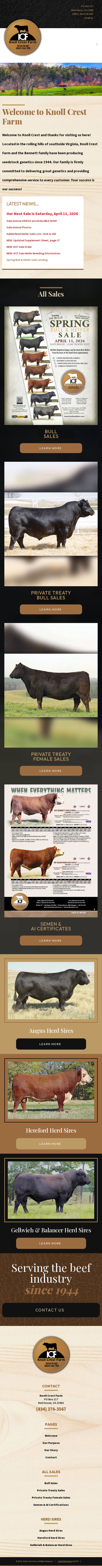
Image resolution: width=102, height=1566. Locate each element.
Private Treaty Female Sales (51, 1497)
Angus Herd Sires (51, 1530)
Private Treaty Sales (51, 1490)
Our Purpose (51, 1443)
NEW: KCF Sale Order (19, 247)
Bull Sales (51, 1483)
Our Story (51, 1450)
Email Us (89, 17)
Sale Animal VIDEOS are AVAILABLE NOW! (32, 221)
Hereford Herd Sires (51, 1537)
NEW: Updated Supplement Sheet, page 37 (33, 240)
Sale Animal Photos (19, 227)
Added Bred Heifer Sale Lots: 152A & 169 (31, 234)
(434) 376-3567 (51, 1409)
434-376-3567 (86, 14)
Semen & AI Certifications (51, 1504)
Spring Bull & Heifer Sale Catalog (27, 260)
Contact (51, 1457)
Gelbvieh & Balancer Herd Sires (51, 1545)
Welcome (51, 1435)
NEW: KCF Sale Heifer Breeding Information (33, 253)
